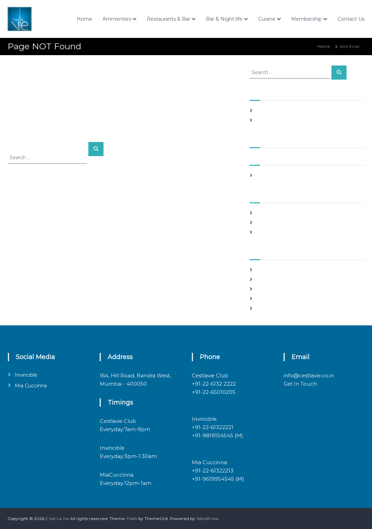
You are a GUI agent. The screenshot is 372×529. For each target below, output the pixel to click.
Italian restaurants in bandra (285, 120)
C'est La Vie (57, 518)
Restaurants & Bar (168, 19)
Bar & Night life (224, 19)
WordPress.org (271, 308)
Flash (132, 518)
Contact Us (351, 19)
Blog (261, 212)
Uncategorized (271, 232)
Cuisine (266, 19)
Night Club (267, 222)
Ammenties (116, 19)
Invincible (26, 375)
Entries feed (269, 289)
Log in (262, 279)
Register (265, 269)
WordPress (207, 518)
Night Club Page (273, 110)
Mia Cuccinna (31, 386)
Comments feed (273, 298)
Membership (306, 19)
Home (84, 19)
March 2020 (268, 175)
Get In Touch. (301, 383)
